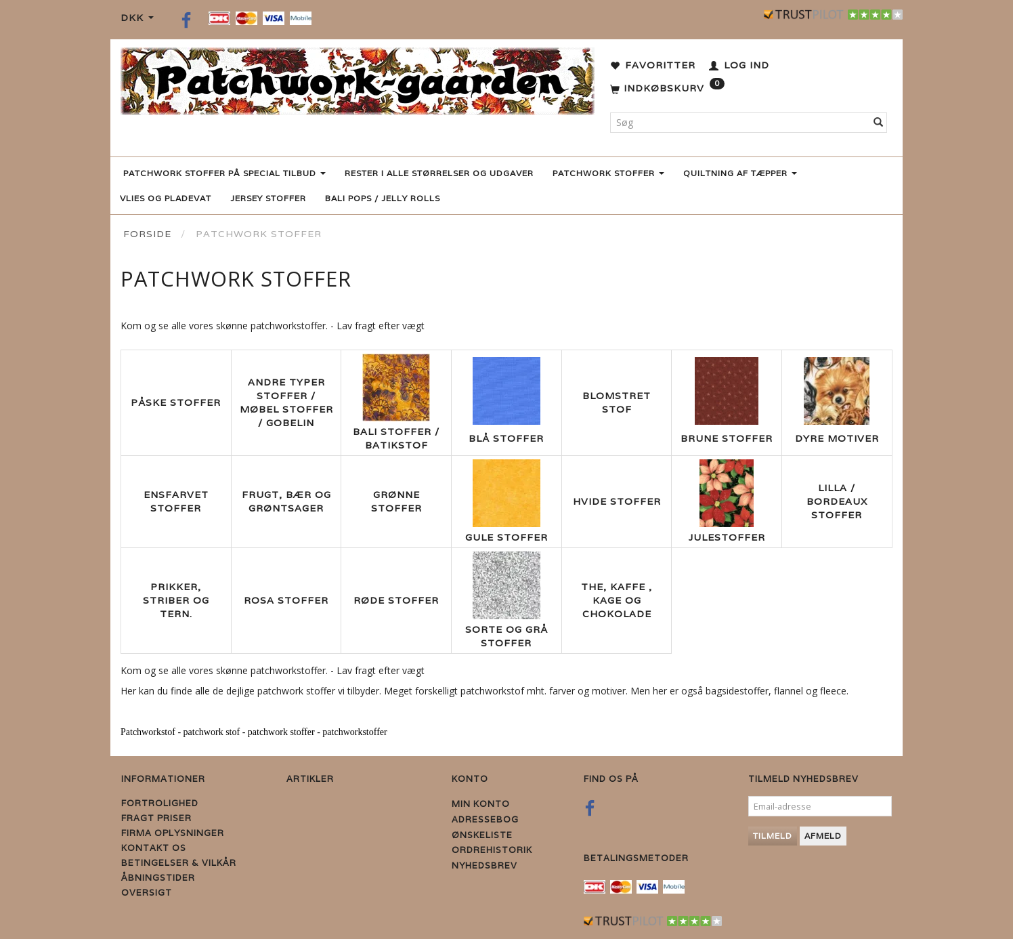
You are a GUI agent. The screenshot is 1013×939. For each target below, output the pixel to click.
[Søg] (879, 122)
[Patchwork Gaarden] (358, 78)
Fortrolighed (159, 803)
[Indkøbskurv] (667, 88)
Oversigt (146, 892)
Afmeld (823, 836)
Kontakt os (153, 848)
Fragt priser (156, 818)
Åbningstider (158, 877)
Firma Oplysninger (172, 833)
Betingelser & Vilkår (178, 863)
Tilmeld (772, 836)
